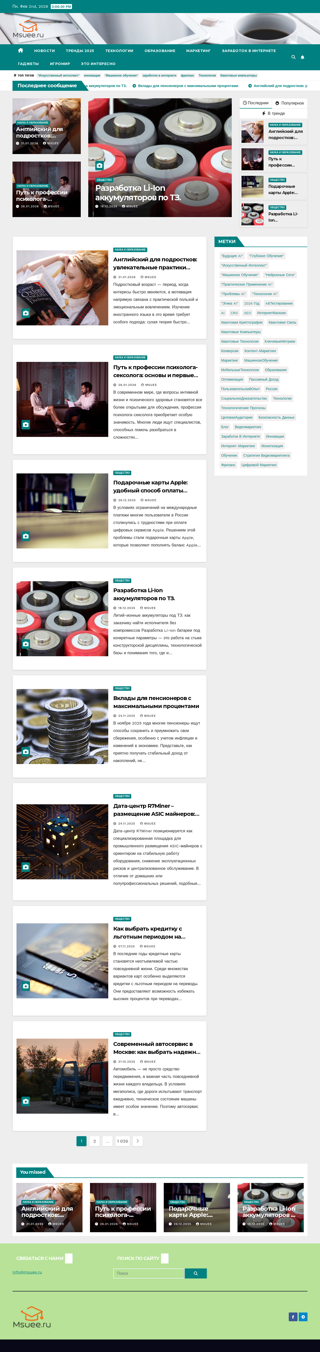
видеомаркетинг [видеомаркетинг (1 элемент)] (248, 427)
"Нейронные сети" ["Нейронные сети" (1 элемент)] (280, 275)
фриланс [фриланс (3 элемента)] (228, 465)
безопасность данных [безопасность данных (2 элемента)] (276, 417)
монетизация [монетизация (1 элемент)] (272, 446)
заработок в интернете (159, 75)
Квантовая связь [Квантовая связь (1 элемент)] (282, 322)
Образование (160, 51)
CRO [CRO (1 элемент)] (234, 313)
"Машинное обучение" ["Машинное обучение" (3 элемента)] (240, 275)
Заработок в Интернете (249, 51)
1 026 (122, 1141)
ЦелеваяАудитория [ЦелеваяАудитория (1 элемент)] (236, 417)
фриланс (187, 75)
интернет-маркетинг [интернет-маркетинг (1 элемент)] (238, 446)
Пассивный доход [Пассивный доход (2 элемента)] (263, 379)
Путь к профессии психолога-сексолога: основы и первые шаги (155, 375)
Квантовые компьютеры (238, 75)
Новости (44, 51)
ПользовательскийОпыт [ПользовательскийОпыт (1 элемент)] (240, 389)
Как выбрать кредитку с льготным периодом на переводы (147, 936)
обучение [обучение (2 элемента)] (229, 455)
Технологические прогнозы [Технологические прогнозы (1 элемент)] (243, 408)
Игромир (60, 64)
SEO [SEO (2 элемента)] (247, 313)
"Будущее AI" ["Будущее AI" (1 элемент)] (232, 256)
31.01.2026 (30, 143)
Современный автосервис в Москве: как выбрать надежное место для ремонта (157, 1052)
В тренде (273, 113)
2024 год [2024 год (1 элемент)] (251, 303)
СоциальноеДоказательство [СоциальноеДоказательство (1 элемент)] (244, 398)
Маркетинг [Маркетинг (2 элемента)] (229, 360)
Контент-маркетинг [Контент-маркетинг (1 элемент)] (260, 351)
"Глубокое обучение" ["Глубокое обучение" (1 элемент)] (266, 256)
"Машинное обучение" (121, 75)
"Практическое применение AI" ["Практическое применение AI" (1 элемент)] (247, 284)
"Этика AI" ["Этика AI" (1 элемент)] (229, 303)
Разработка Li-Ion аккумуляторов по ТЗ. (138, 192)
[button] (294, 57)
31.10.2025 (127, 1061)
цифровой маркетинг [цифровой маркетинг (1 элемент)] (259, 465)
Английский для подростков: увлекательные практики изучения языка (155, 267)
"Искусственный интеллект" (59, 75)
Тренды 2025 (80, 51)
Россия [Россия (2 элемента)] (272, 389)
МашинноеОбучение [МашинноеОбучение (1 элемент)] (261, 360)
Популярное (290, 103)
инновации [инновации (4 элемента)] (275, 436)
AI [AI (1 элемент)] (222, 313)
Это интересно (98, 64)
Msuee (51, 143)
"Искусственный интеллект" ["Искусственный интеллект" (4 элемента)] (244, 265)
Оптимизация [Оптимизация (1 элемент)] (232, 379)
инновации (92, 75)
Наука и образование (33, 122)
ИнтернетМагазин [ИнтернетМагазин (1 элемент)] (271, 313)
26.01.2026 (30, 206)
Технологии (119, 51)
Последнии (255, 103)
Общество (104, 180)
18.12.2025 (109, 206)
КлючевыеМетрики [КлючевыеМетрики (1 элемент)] (280, 341)
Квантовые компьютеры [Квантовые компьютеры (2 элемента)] (241, 332)
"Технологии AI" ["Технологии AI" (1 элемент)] (265, 294)
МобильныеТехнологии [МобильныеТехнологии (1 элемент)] (240, 370)
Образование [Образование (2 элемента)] (276, 370)
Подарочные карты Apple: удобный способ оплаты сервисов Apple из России (150, 490)
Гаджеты (28, 64)
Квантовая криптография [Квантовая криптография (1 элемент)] (241, 322)
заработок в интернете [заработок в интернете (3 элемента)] (240, 436)
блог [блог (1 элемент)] (225, 427)
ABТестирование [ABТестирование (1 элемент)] (279, 303)
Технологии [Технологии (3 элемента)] (282, 398)
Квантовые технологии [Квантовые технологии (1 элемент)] (239, 341)
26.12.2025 (127, 500)
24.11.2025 (127, 716)
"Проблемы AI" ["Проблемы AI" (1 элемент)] (233, 294)
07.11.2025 (127, 946)
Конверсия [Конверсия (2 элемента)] (229, 351)
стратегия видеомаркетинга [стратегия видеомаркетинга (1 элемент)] (266, 455)
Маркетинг (198, 51)
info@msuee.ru (27, 1272)
